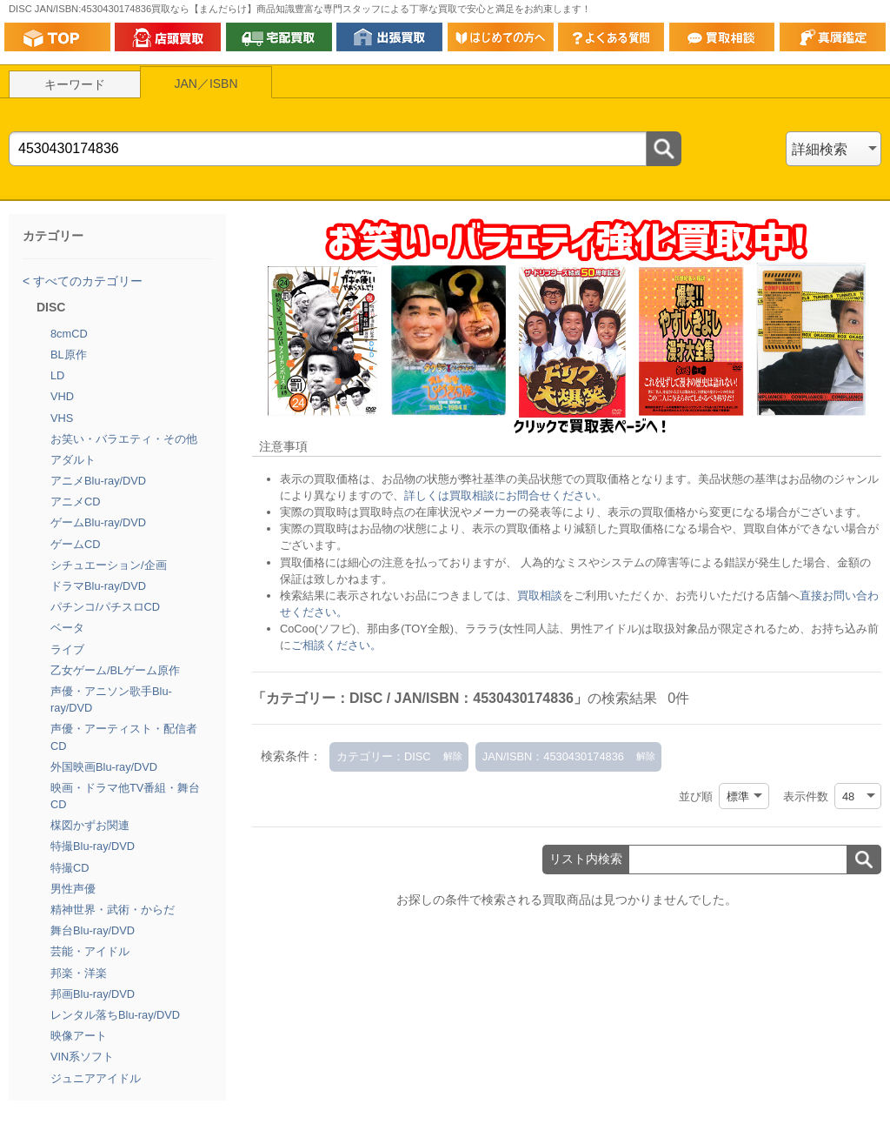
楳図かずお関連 (90, 825)
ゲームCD (75, 544)
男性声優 (73, 888)
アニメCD (75, 501)
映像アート (78, 1035)
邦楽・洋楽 (78, 973)
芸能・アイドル (90, 951)
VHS (61, 418)
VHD (62, 396)
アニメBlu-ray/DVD (98, 480)
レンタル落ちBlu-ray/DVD (115, 1014)
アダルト (73, 459)
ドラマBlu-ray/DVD (98, 585)
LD (57, 375)
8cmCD (69, 333)
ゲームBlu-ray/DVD (98, 522)
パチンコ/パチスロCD (105, 606)
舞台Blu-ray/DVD (92, 930)
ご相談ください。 (336, 645)
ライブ (67, 649)
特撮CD (69, 867)
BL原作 (68, 354)
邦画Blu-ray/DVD (92, 993)
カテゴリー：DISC (383, 756)
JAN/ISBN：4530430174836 (553, 756)
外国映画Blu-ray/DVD (103, 766)
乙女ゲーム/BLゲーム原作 (115, 670)
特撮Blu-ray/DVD (92, 846)
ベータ (67, 627)
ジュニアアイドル (95, 1078)
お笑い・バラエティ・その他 (123, 438)
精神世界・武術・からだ (112, 909)
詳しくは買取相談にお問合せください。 (506, 495)
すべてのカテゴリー (86, 281)
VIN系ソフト (82, 1056)
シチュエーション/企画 (108, 565)
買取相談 (539, 595)
